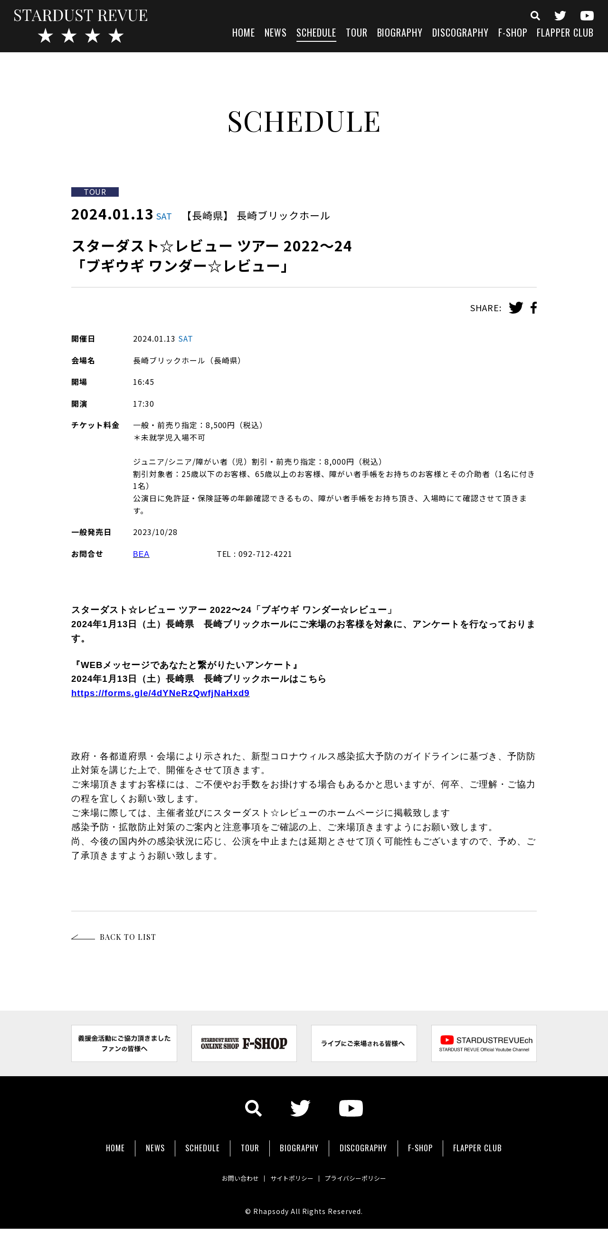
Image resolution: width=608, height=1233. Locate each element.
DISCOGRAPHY (460, 33)
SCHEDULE (316, 33)
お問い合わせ (228, 1171)
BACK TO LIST (128, 937)
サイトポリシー (290, 1171)
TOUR (357, 33)
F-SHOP (513, 33)
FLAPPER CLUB (565, 33)
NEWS (276, 33)
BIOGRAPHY (400, 33)
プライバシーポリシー (366, 1171)
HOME (243, 33)
